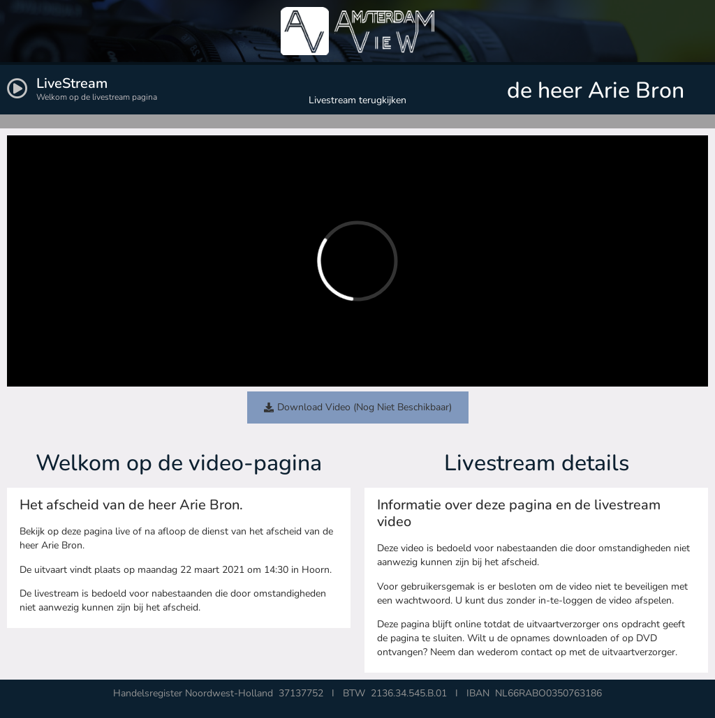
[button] (358, 407)
